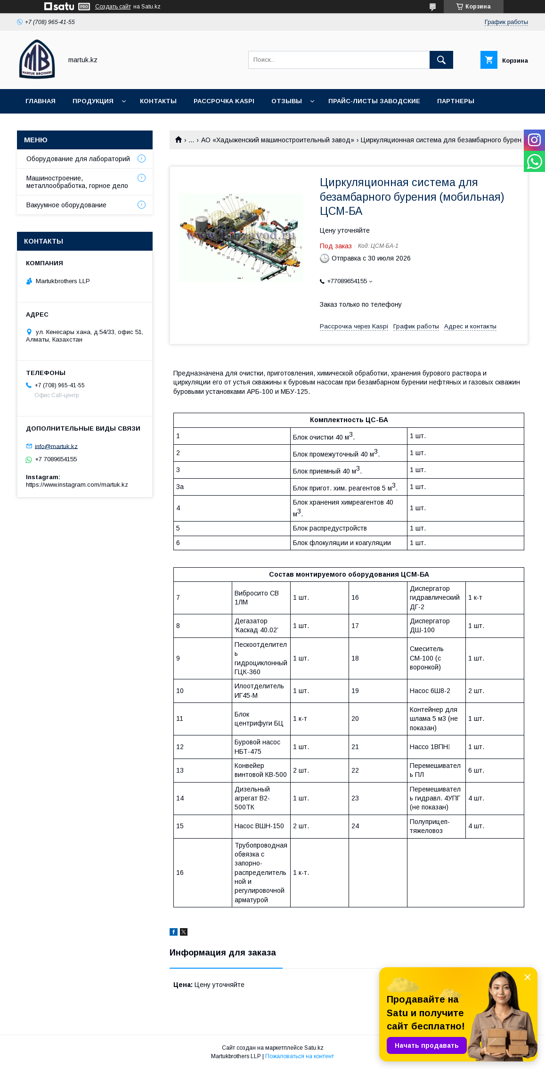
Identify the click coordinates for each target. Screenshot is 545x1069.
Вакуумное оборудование (66, 205)
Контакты (158, 101)
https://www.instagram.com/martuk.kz (77, 484)
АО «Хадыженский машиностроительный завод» (277, 140)
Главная (40, 101)
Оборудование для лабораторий (78, 159)
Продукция (93, 101)
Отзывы (286, 101)
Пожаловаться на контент (299, 1056)
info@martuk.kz (56, 445)
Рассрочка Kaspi (224, 101)
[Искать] (441, 60)
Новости (42, 125)
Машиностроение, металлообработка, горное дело (77, 181)
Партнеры (455, 101)
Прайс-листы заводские (374, 101)
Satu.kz (314, 1048)
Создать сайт (113, 6)
